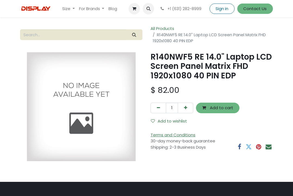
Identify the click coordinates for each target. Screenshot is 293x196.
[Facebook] (239, 147)
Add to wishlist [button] (169, 121)
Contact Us (255, 8)
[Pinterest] (258, 147)
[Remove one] (158, 108)
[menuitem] (68, 9)
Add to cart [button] (217, 108)
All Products (162, 28)
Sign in (222, 8)
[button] (148, 8)
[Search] (134, 34)
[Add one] (185, 108)
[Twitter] (249, 147)
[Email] (269, 147)
